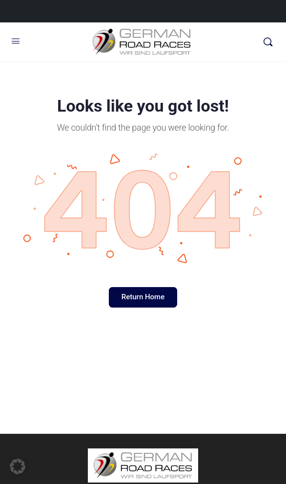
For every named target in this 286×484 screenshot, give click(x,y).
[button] (17, 466)
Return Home (143, 296)
